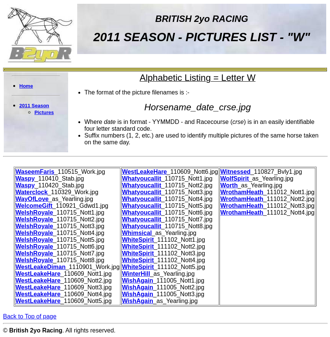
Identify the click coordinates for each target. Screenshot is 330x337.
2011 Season (34, 105)
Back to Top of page (29, 316)
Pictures (44, 112)
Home (26, 86)
